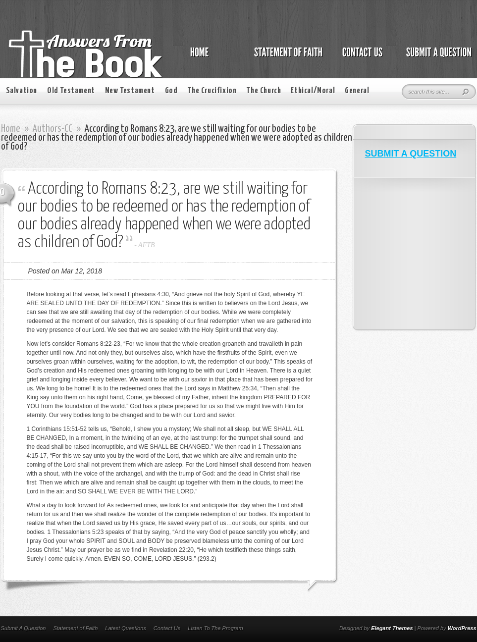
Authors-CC (52, 129)
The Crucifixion (211, 91)
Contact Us (167, 628)
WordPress (462, 628)
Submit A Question (23, 628)
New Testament (130, 91)
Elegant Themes (392, 628)
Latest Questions (125, 628)
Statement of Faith (75, 628)
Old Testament (71, 91)
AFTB (146, 245)
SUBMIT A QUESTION (411, 154)
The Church (263, 91)
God (171, 91)
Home (10, 129)
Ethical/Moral (313, 91)
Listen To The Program (215, 628)
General (357, 91)
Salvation (21, 91)
